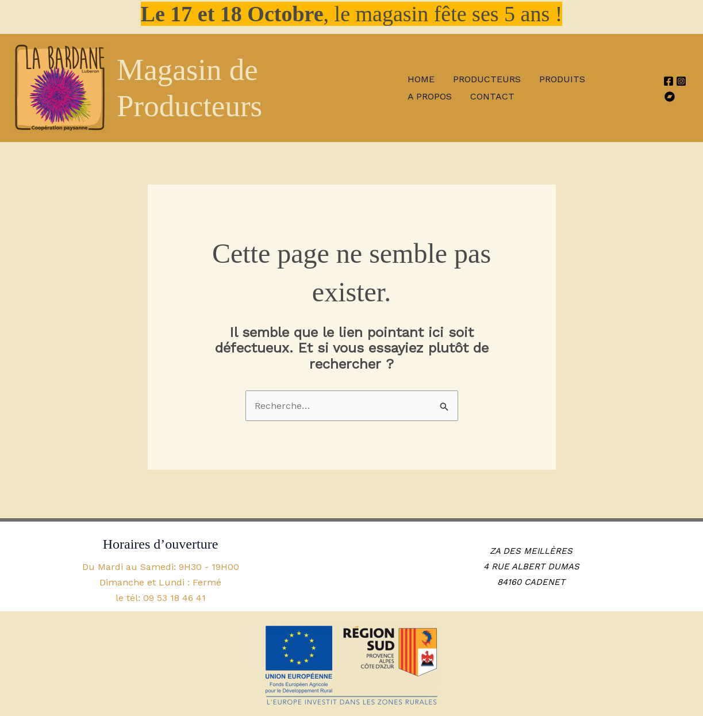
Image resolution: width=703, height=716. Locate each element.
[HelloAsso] (669, 96)
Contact (492, 96)
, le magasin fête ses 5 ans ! (352, 14)
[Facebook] (668, 81)
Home (421, 79)
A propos (430, 96)
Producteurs (487, 79)
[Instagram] (681, 81)
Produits (562, 79)
